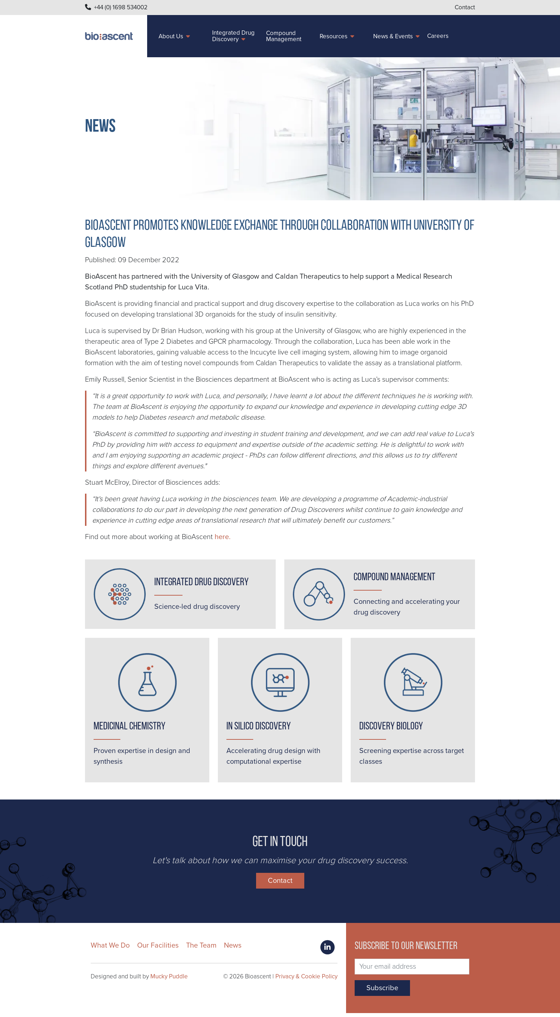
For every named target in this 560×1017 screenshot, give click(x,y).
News (232, 949)
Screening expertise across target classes (411, 758)
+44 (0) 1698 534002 (121, 7)
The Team (201, 949)
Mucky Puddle (169, 980)
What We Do (110, 949)
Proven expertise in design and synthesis (142, 758)
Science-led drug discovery (197, 606)
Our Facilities (158, 949)
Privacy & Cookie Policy (306, 980)
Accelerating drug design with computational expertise (273, 758)
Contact (465, 7)
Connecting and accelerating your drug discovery (407, 607)
